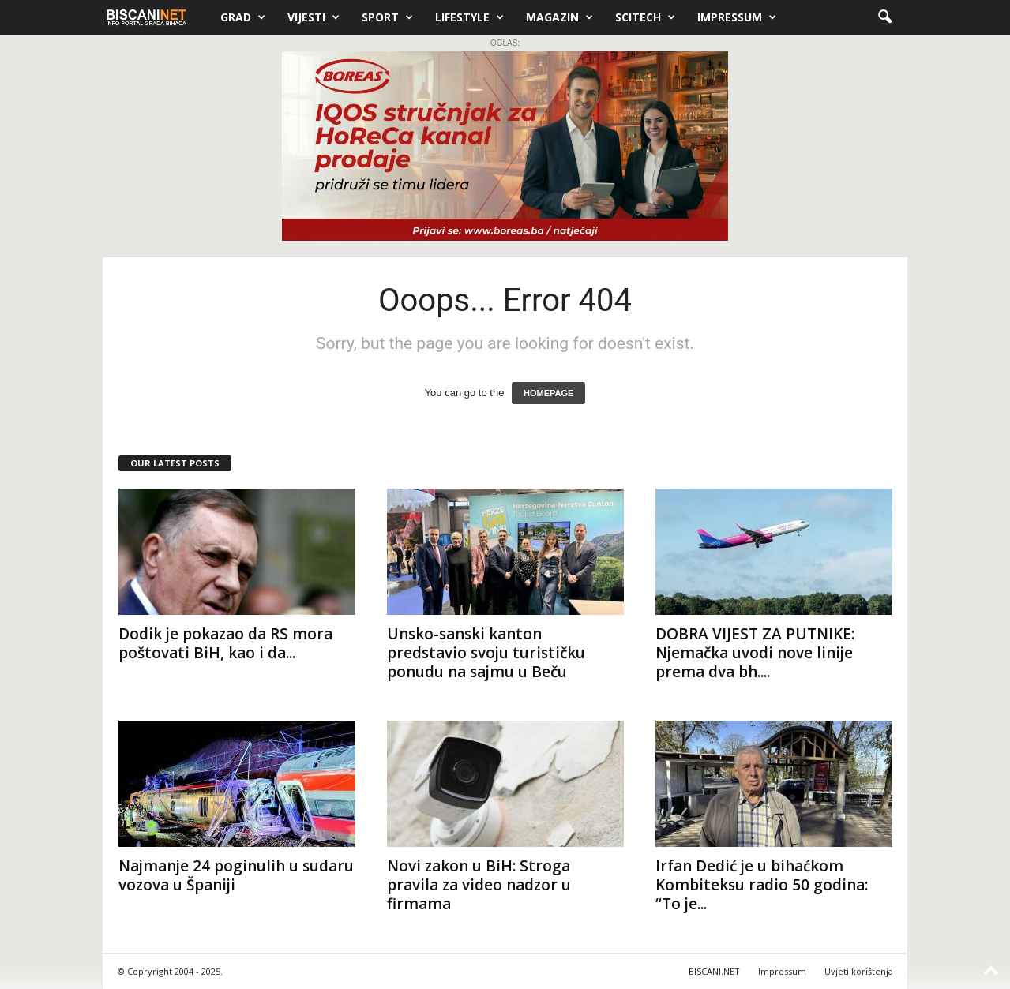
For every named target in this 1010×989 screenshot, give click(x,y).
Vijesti (313, 17)
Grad (242, 17)
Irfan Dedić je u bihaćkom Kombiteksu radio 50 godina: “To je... (761, 885)
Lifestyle (469, 17)
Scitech (645, 17)
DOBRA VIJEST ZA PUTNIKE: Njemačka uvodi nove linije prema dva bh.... (754, 653)
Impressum (736, 17)
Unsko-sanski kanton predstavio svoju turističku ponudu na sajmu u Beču (486, 653)
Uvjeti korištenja (858, 971)
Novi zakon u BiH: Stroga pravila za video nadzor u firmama (479, 885)
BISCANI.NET (714, 971)
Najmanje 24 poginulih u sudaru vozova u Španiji (236, 875)
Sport (387, 17)
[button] (884, 17)
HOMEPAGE (548, 393)
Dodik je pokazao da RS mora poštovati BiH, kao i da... (225, 643)
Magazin (559, 17)
